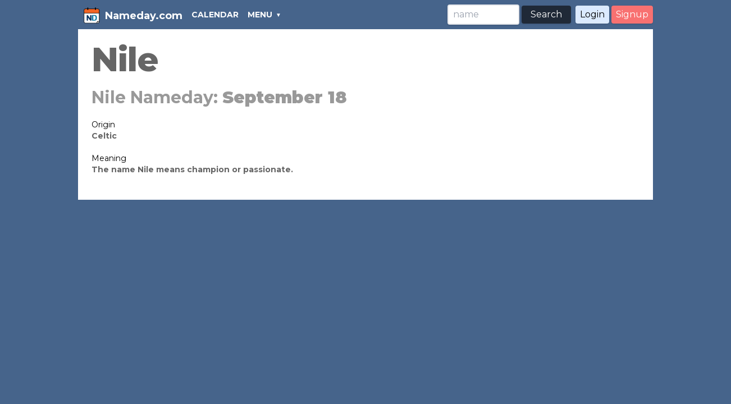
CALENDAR (215, 15)
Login (592, 14)
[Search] (483, 14)
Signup (632, 14)
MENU (260, 15)
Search (546, 14)
